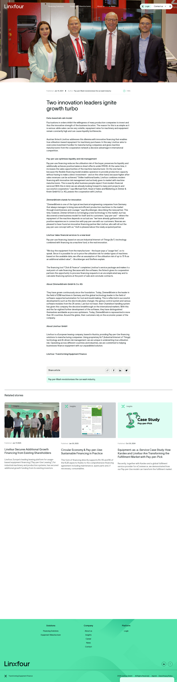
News (113, 6)
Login (126, 631)
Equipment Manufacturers (80, 6)
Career (88, 639)
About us (101, 6)
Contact (88, 647)
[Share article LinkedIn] (120, 370)
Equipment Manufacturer (51, 635)
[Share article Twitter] (126, 370)
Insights (88, 635)
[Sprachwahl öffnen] (170, 6)
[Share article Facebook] (114, 370)
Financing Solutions (56, 6)
